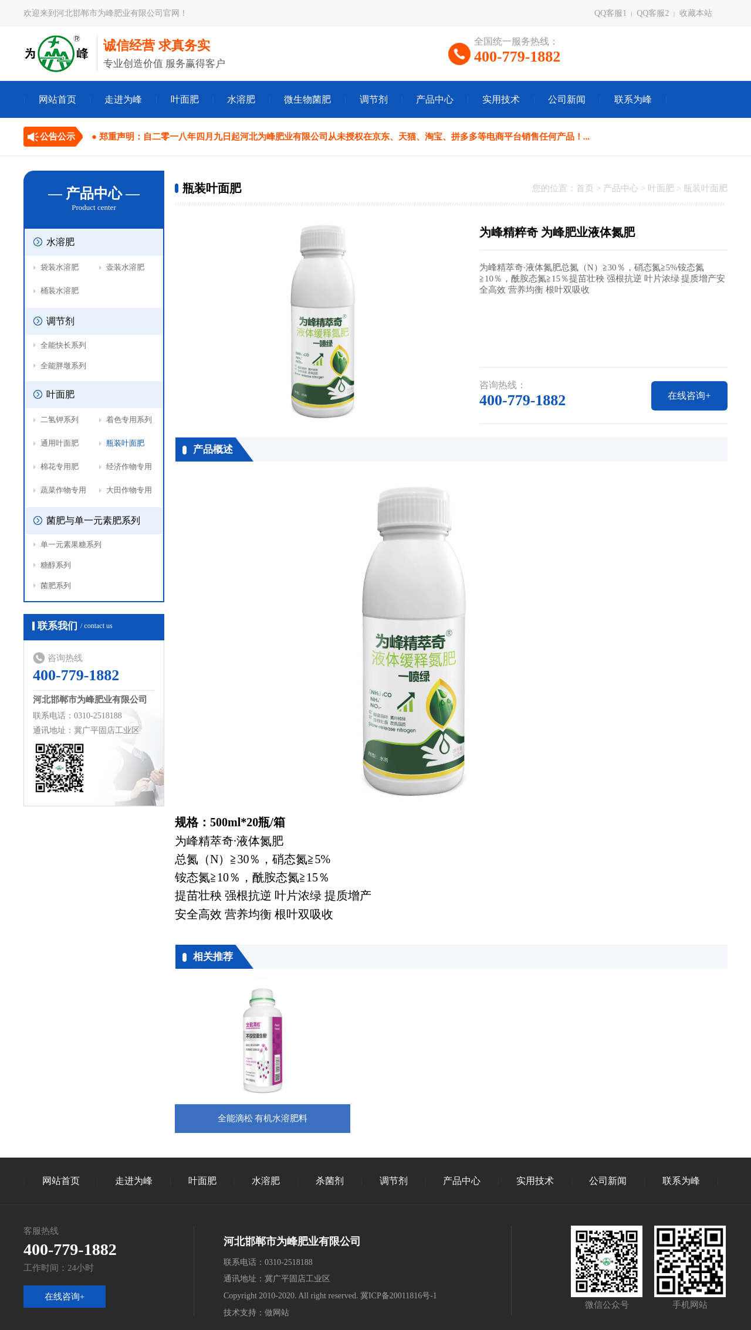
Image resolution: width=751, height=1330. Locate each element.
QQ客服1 (610, 13)
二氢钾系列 (59, 419)
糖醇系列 (55, 565)
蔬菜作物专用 (63, 490)
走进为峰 (123, 99)
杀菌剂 (330, 1181)
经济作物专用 (129, 466)
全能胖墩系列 (63, 365)
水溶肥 (241, 99)
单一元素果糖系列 (71, 544)
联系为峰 (633, 99)
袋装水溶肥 (59, 267)
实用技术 (501, 99)
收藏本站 (695, 13)
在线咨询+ (689, 396)
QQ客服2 (653, 13)
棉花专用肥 (59, 466)
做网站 (277, 1312)
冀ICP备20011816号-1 (398, 1295)
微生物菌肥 (307, 99)
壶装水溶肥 (125, 267)
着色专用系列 (129, 419)
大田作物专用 (129, 490)
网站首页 (57, 99)
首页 (585, 188)
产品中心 (435, 99)
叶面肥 (185, 99)
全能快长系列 (63, 345)
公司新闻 (567, 99)
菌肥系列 (55, 585)
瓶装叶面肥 (125, 443)
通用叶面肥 (59, 443)
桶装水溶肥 (59, 290)
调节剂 (374, 99)
